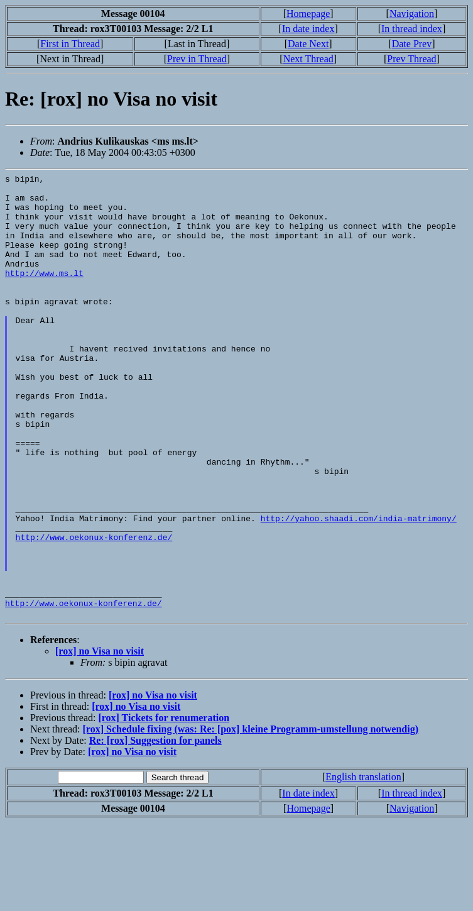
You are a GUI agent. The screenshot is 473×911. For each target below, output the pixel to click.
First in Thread (70, 43)
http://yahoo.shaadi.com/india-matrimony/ (359, 588)
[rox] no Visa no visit (99, 739)
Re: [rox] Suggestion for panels (155, 829)
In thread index (411, 28)
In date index (308, 28)
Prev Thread (411, 58)
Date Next (308, 43)
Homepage (308, 13)
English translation (363, 865)
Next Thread (308, 58)
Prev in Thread (197, 58)
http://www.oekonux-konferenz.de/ (94, 610)
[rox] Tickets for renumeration (163, 806)
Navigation (411, 13)
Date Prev (412, 43)
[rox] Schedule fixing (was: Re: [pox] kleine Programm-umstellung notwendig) (251, 817)
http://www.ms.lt (44, 293)
